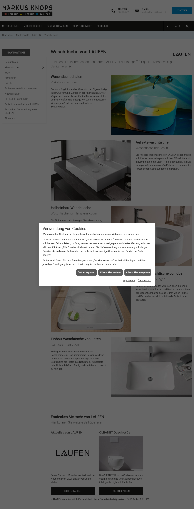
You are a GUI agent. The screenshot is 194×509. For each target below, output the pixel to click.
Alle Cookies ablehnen (110, 267)
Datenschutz (144, 275)
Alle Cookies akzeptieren (138, 267)
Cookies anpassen (86, 267)
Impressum (129, 275)
